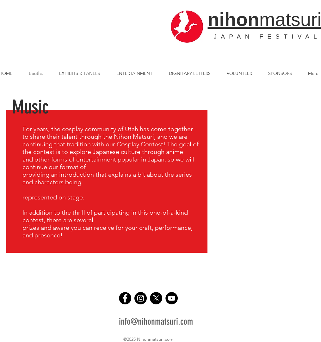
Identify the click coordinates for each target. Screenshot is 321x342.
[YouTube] (171, 298)
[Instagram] (140, 298)
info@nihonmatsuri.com (156, 321)
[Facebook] (125, 298)
